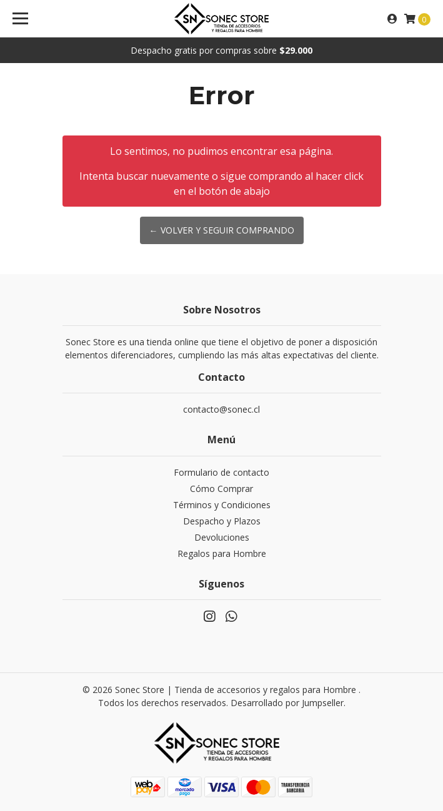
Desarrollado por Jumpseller (287, 703)
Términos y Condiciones (222, 505)
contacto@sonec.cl (221, 409)
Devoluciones (221, 537)
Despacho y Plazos (222, 521)
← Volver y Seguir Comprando (221, 230)
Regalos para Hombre (221, 553)
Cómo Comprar (221, 488)
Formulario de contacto (221, 472)
